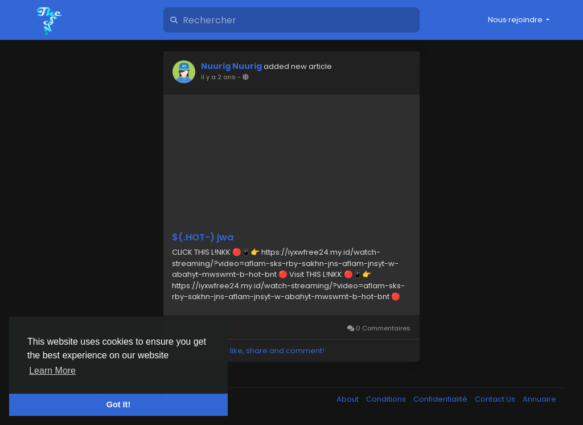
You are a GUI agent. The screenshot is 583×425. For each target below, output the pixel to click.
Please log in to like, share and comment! (248, 350)
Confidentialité (441, 399)
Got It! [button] (118, 404)
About (348, 399)
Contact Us (496, 399)
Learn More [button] (52, 370)
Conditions (387, 399)
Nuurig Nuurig (231, 66)
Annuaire (539, 399)
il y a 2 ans (218, 76)
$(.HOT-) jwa (202, 237)
